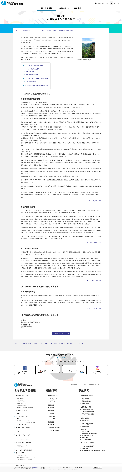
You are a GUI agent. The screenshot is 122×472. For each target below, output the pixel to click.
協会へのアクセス (54, 401)
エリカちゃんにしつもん (22, 439)
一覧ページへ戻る (59, 334)
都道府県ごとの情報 (51, 30)
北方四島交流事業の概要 (87, 409)
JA (111, 3)
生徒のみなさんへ (21, 431)
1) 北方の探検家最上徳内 (32, 69)
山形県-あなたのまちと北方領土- (66, 30)
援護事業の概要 (85, 426)
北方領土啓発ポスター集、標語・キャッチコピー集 (93, 450)
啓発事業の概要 (85, 398)
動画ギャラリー (20, 418)
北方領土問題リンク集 (22, 447)
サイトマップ (103, 384)
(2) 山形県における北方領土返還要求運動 (36, 78)
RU (119, 3)
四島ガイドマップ (21, 413)
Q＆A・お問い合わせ (86, 439)
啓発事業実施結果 (86, 400)
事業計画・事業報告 (54, 430)
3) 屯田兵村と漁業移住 (32, 74)
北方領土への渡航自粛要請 (88, 415)
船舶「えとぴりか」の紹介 (88, 413)
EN (115, 3)
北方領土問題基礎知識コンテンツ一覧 (26, 457)
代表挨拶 (52, 400)
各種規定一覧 (85, 437)
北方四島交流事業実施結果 (88, 411)
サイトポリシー (84, 384)
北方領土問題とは (21, 400)
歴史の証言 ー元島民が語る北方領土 (25, 407)
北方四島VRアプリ (21, 424)
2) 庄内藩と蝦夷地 (31, 72)
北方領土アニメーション (23, 420)
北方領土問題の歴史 (22, 403)
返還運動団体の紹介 (86, 401)
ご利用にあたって (36, 467)
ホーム (16, 30)
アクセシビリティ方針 (94, 384)
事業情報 (77, 8)
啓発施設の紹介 (85, 403)
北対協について (53, 398)
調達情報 (52, 407)
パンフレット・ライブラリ (88, 445)
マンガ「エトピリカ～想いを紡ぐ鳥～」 (26, 422)
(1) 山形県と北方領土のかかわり (34, 66)
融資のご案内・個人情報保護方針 (89, 433)
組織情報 (63, 8)
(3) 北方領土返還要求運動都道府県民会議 (36, 85)
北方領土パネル (85, 448)
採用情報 (52, 413)
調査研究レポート (86, 420)
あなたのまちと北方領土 (38, 30)
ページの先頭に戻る (95, 201)
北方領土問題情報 (45, 8)
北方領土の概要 (20, 401)
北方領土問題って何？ (22, 398)
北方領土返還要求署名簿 (87, 447)
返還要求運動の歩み (22, 405)
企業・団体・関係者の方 (101, 3)
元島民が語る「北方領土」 (23, 455)
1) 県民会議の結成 (31, 82)
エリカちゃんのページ (22, 437)
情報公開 (52, 424)
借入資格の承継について (87, 435)
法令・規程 (52, 418)
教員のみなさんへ (21, 430)
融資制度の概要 (85, 432)
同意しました (97, 467)
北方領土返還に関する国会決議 (24, 459)
